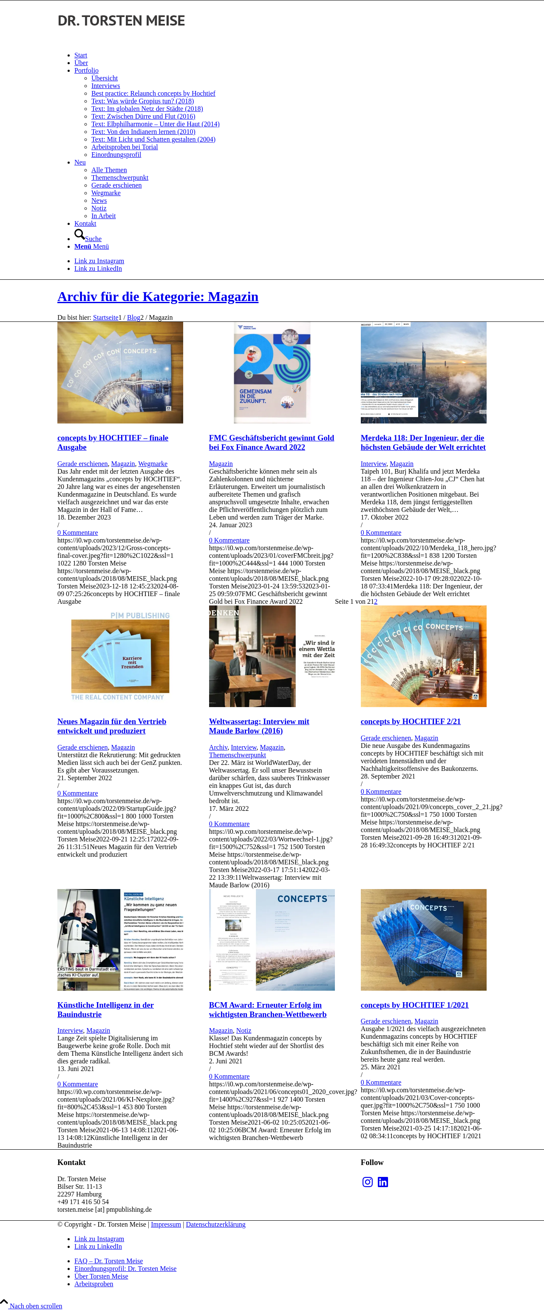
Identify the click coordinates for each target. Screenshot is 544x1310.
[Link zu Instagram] (99, 260)
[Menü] (91, 246)
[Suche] (88, 238)
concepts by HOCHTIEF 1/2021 (415, 1004)
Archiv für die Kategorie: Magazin (157, 296)
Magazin (123, 463)
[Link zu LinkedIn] (98, 268)
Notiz (244, 1030)
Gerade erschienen (82, 463)
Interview (373, 463)
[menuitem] (280, 55)
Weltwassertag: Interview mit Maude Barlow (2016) (259, 726)
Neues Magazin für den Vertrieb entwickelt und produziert (111, 726)
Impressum (166, 1224)
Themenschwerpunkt (237, 755)
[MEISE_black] (121, 40)
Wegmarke (152, 463)
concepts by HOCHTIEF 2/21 (411, 721)
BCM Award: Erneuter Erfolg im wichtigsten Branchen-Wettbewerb (268, 1009)
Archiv (218, 747)
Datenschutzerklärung (215, 1224)
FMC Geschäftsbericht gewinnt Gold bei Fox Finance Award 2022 (271, 442)
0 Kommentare (77, 532)
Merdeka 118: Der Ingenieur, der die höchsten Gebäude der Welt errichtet (423, 442)
